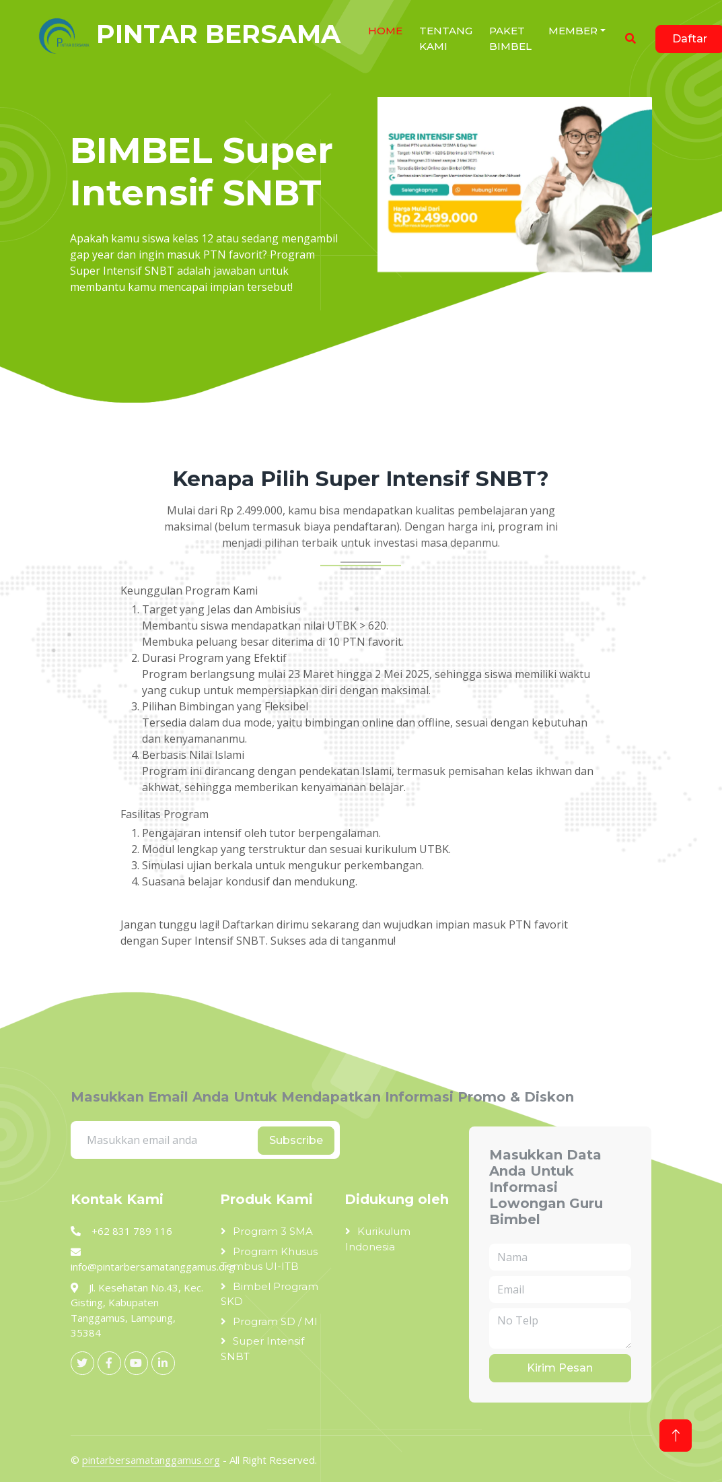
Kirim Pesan (560, 1367)
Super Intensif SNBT (262, 1349)
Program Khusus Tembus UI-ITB (269, 1259)
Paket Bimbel (510, 38)
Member (573, 30)
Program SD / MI (275, 1321)
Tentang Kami (445, 38)
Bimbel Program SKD (269, 1294)
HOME (385, 30)
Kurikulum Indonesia (377, 1239)
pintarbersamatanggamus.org (151, 1460)
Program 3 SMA (273, 1231)
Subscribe (296, 1140)
